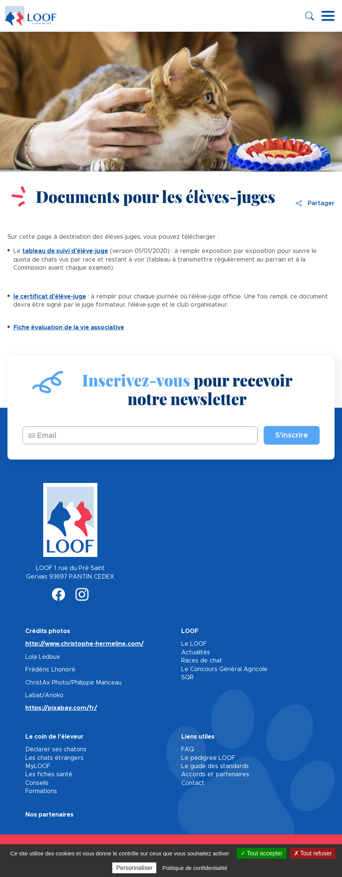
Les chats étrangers (54, 758)
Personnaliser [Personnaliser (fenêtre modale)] (134, 868)
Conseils (36, 783)
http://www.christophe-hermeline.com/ (84, 644)
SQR (187, 677)
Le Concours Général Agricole (224, 669)
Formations (41, 791)
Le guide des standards (215, 766)
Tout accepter (262, 853)
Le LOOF (194, 644)
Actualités (195, 652)
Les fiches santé (48, 774)
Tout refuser (313, 853)
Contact (192, 783)
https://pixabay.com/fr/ (61, 708)
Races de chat (201, 661)
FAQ (187, 749)
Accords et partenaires (215, 774)
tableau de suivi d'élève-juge (65, 251)
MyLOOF (37, 766)
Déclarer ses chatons (56, 749)
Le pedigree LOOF (208, 758)
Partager (315, 203)
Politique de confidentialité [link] (194, 868)
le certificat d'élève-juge (49, 297)
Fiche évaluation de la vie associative (68, 328)
